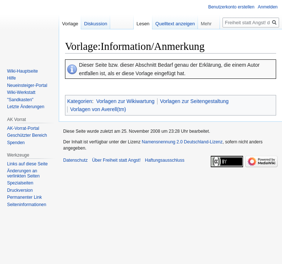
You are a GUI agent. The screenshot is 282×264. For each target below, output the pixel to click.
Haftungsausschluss (164, 160)
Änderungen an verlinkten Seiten (23, 173)
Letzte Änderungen (25, 106)
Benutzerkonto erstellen (231, 7)
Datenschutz (75, 160)
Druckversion (20, 190)
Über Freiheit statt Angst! (116, 160)
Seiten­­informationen (26, 204)
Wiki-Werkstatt (21, 92)
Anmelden (268, 7)
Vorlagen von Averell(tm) (98, 109)
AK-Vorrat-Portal (23, 128)
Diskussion (95, 23)
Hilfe (11, 78)
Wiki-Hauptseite (22, 71)
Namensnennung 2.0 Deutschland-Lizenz (182, 141)
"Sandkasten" (20, 99)
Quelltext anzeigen (175, 23)
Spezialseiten (20, 183)
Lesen (143, 23)
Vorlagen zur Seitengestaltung (194, 101)
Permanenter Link (24, 197)
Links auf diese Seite (27, 163)
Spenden (16, 142)
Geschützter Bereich (27, 135)
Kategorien (79, 101)
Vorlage (70, 23)
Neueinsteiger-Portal (27, 85)
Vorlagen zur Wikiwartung (125, 101)
